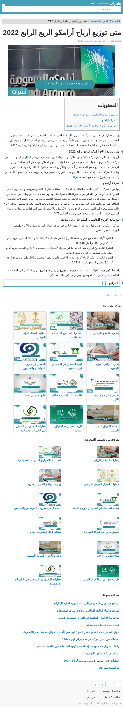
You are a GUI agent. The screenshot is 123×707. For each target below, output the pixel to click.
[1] (73, 177)
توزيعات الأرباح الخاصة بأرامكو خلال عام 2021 (92, 125)
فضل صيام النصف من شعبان (102, 624)
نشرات (115, 3)
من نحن (91, 697)
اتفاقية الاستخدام (112, 697)
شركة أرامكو (110, 120)
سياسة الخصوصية (111, 691)
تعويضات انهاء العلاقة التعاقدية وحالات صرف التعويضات (87, 610)
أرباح (31, 157)
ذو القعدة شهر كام (108, 667)
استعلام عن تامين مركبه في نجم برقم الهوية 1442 (90, 639)
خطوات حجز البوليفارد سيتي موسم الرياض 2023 (91, 660)
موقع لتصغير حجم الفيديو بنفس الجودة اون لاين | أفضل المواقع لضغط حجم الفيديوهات (70, 632)
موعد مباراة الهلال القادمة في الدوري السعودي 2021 (89, 617)
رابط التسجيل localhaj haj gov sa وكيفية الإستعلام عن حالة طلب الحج (78, 646)
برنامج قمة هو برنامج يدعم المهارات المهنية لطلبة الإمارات (86, 603)
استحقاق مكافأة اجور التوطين (102, 653)
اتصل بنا (91, 691)
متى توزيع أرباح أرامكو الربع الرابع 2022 (95, 114)
